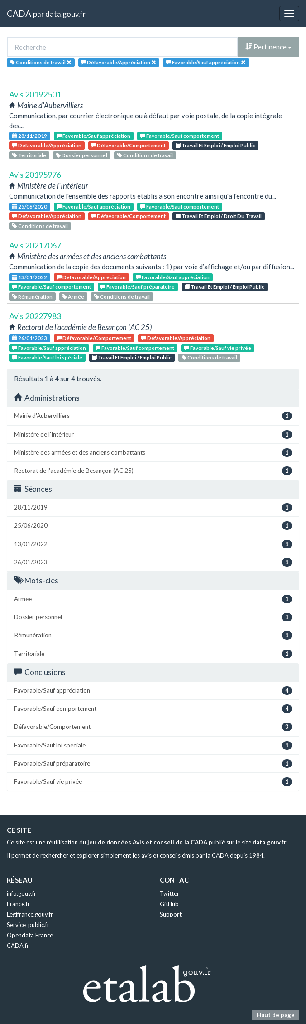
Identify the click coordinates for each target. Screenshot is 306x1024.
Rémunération (32, 297)
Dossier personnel (81, 155)
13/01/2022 (29, 277)
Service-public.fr (28, 924)
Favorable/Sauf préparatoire (137, 287)
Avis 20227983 (35, 316)
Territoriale (29, 155)
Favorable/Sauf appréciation (93, 136)
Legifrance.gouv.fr (30, 914)
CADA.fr (18, 945)
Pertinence (268, 47)
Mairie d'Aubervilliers (153, 416)
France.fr (18, 904)
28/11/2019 (29, 136)
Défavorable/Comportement (128, 145)
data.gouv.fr (65, 14)
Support (171, 914)
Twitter (169, 893)
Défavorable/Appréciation (46, 145)
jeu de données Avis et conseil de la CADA (147, 842)
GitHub (169, 904)
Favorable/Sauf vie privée (217, 348)
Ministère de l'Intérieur (153, 434)
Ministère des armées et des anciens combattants (153, 452)
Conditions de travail (145, 155)
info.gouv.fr (21, 893)
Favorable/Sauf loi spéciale (47, 357)
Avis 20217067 (35, 245)
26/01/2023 (29, 338)
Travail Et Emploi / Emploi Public (215, 145)
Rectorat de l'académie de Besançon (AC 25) (153, 470)
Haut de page (276, 1015)
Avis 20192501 (35, 94)
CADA (19, 13)
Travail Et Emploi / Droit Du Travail (219, 216)
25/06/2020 (29, 206)
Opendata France (30, 935)
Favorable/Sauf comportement (179, 136)
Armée (73, 297)
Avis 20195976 (35, 175)
